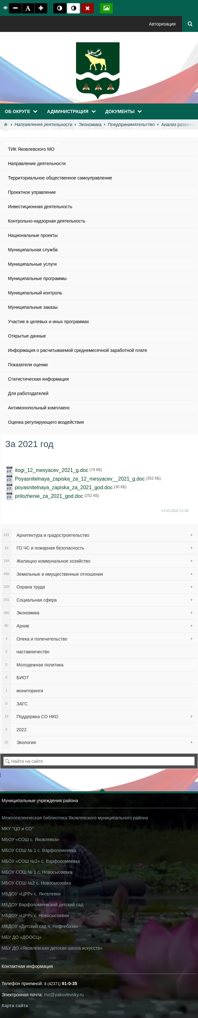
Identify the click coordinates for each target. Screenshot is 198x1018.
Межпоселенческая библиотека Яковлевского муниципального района (75, 817)
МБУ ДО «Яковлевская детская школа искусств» (52, 948)
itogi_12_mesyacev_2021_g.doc (51, 470)
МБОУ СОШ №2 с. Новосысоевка (36, 882)
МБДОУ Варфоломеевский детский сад (42, 904)
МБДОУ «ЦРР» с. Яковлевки (31, 893)
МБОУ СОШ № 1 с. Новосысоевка (37, 872)
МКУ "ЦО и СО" (18, 828)
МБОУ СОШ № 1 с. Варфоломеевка (39, 850)
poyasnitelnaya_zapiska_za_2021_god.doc (64, 487)
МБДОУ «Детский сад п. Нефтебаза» (40, 926)
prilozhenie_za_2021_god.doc (49, 496)
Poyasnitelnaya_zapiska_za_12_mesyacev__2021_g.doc (80, 479)
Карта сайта (15, 1005)
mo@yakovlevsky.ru (64, 994)
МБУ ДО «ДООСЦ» (22, 937)
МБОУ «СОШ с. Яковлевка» (30, 839)
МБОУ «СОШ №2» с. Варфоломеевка (41, 861)
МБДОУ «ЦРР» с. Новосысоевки (35, 915)
